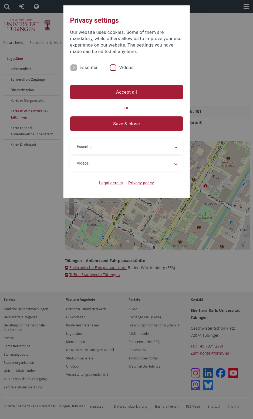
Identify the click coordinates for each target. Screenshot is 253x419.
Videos (126, 67)
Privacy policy (141, 183)
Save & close (126, 123)
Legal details (111, 183)
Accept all (126, 92)
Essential (89, 67)
